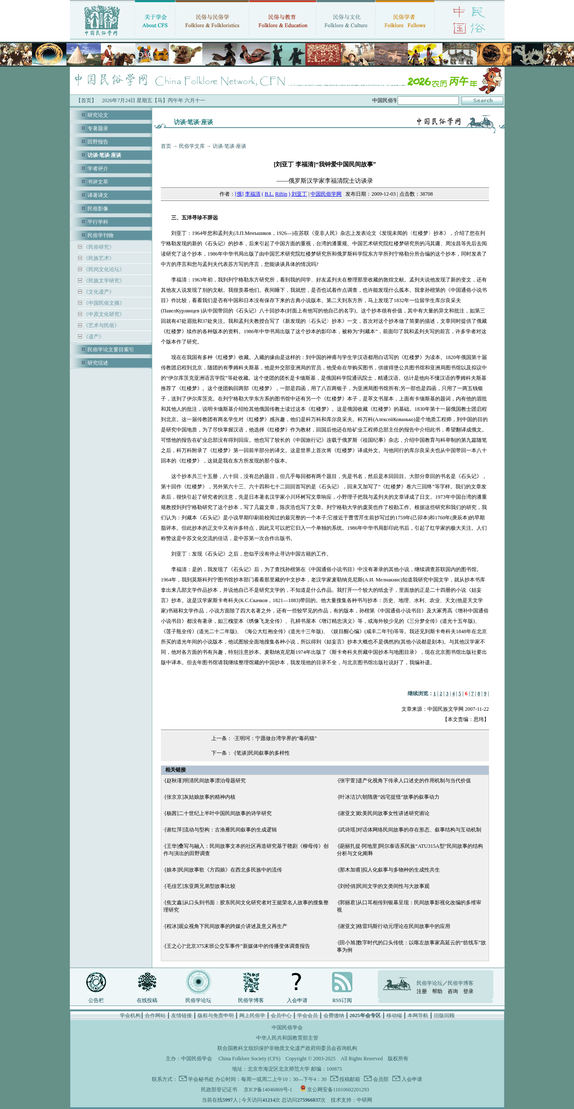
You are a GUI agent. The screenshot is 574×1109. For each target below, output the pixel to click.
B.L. (269, 194)
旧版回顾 (444, 1015)
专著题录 (98, 128)
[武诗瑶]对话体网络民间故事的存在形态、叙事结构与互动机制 (409, 830)
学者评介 (98, 169)
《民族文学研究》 (103, 281)
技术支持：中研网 (351, 1100)
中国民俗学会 (196, 1059)
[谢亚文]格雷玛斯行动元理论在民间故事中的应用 (394, 926)
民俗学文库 (192, 146)
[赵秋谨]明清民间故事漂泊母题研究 (205, 781)
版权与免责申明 (216, 1015)
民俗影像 (98, 209)
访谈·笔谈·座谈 (229, 146)
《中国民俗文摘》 (103, 303)
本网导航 (418, 1015)
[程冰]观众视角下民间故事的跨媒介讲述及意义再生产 (226, 926)
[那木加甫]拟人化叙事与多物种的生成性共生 (389, 870)
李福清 (252, 194)
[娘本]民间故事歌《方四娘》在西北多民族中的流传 (223, 870)
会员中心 (281, 1015)
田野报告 (98, 142)
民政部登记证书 (219, 1090)
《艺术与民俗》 (100, 325)
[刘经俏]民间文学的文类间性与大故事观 (384, 886)
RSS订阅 (342, 1000)
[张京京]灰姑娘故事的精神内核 (200, 797)
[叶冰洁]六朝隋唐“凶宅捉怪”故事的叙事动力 (388, 797)
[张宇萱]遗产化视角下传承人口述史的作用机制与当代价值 (404, 781)
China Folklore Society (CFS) (250, 1059)
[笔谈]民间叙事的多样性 (262, 753)
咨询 (453, 991)
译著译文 (98, 195)
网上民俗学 (252, 1015)
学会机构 (130, 1015)
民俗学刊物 (100, 235)
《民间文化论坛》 (103, 269)
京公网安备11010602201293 (338, 1090)
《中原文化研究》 (103, 314)
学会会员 (307, 1015)
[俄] (239, 194)
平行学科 (98, 222)
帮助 (437, 991)
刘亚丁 (299, 194)
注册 (422, 991)
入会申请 (297, 1000)
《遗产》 (93, 337)
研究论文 (98, 115)
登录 (468, 991)
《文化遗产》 (98, 292)
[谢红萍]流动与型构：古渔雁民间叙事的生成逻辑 (221, 830)
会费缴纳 (333, 1015)
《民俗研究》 (98, 247)
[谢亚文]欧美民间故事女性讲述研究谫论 (384, 813)
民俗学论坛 (198, 1000)
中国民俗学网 (326, 194)
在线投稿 (147, 1000)
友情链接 (181, 1015)
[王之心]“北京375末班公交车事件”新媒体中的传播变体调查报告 (237, 946)
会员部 (380, 1079)
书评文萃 (98, 182)
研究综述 (98, 363)
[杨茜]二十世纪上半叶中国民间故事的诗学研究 (218, 813)
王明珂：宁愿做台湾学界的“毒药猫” (276, 738)
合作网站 (155, 1015)
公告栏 (96, 1000)
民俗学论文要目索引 (111, 350)
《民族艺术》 (98, 258)
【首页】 (86, 100)
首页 (166, 146)
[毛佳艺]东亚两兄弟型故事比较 (200, 886)
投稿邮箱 (349, 1079)
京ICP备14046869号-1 (268, 1090)
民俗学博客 (251, 1000)
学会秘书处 (201, 1079)
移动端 (394, 1015)
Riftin (281, 194)
